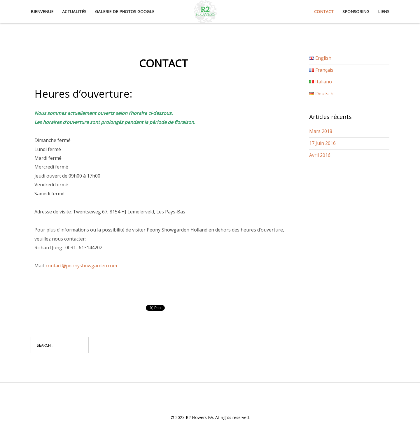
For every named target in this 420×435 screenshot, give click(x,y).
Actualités (74, 11)
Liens (383, 11)
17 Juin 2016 (322, 143)
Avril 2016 (319, 155)
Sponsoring (355, 11)
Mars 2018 (320, 131)
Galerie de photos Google (124, 11)
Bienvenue (42, 11)
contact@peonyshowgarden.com (81, 265)
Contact (324, 11)
